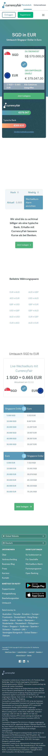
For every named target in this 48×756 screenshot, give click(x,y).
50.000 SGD (11, 444)
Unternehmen (40, 5)
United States (30, 632)
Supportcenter (8, 589)
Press (4, 568)
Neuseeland (20, 623)
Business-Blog (8, 564)
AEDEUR (14, 298)
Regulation (39, 652)
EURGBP (33, 316)
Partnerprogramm (33, 568)
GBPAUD (33, 310)
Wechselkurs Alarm (34, 564)
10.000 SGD (11, 421)
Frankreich (7, 617)
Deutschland (19, 617)
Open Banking (32, 573)
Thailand (16, 629)
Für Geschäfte (32, 559)
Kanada (16, 614)
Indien (5, 620)
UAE (23, 629)
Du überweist (32, 51)
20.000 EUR (11, 474)
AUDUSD (14, 316)
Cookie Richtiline (21, 652)
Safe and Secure (20, 655)
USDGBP (14, 310)
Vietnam (6, 635)
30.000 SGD (11, 433)
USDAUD (33, 298)
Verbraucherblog (9, 559)
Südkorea (24, 626)
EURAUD (15, 292)
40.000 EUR (11, 486)
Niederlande (7, 623)
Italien (20, 620)
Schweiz (6, 629)
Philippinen (33, 623)
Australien (6, 614)
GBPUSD (14, 304)
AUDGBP (33, 292)
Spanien (34, 626)
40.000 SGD (11, 438)
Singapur (14, 626)
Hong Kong (32, 617)
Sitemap (29, 655)
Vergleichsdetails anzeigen (24, 132)
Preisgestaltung (9, 593)
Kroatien (26, 614)
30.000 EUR (11, 480)
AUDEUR (33, 323)
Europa (35, 614)
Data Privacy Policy (10, 652)
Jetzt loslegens (24, 96)
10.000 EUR (11, 468)
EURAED (14, 323)
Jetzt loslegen (24, 245)
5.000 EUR (11, 463)
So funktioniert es (33, 554)
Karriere (5, 573)
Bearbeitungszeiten (10, 598)
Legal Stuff (31, 652)
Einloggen (8, 14)
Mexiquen (29, 620)
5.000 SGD (11, 415)
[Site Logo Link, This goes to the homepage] (11, 5)
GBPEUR (33, 304)
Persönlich (26, 5)
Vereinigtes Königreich (12, 632)
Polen (5, 626)
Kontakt (5, 578)
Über (4, 554)
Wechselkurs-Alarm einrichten (32, 202)
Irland (12, 620)
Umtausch (6, 602)
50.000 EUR (11, 491)
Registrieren (25, 14)
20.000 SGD (11, 427)
